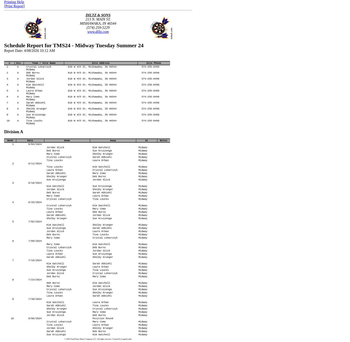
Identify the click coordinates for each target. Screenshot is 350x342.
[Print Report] (14, 6)
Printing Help (14, 2)
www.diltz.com (98, 32)
